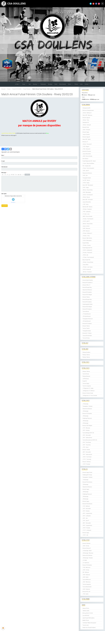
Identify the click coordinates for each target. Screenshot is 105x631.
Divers (69, 84)
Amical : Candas (86, 449)
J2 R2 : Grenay (86, 569)
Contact (87, 84)
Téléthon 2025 (86, 610)
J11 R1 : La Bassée (87, 530)
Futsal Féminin (26, 89)
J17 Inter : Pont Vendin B (88, 257)
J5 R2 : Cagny (86, 187)
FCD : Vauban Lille (87, 165)
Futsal (23, 84)
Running (35, 84)
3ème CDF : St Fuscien (88, 199)
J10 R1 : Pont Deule (87, 456)
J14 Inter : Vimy (86, 235)
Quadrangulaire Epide (87, 304)
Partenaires (43, 84)
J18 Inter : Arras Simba (88, 262)
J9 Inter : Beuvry (86, 197)
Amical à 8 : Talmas (87, 333)
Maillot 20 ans (86, 620)
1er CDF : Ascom (86, 180)
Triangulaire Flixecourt (88, 318)
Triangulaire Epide (87, 177)
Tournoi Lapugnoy (87, 584)
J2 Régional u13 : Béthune (88, 390)
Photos (76, 84)
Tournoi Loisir (86, 625)
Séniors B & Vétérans (87, 555)
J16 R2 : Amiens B (87, 269)
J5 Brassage (85, 423)
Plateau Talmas (86, 354)
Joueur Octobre (86, 134)
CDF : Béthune (86, 572)
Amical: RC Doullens (87, 292)
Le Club (17, 84)
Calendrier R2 (86, 122)
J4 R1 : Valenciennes (87, 437)
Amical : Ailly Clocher (87, 238)
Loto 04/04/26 (86, 615)
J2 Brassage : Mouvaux (88, 553)
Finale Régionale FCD (87, 247)
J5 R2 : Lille (85, 175)
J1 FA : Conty (85, 204)
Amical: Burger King (87, 287)
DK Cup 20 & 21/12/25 (88, 613)
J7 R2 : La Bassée (87, 211)
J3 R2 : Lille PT (86, 170)
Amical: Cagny (86, 132)
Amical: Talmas (86, 297)
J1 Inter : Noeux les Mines (88, 163)
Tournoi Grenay (86, 338)
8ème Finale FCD (86, 259)
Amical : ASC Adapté (87, 425)
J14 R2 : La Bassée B (87, 250)
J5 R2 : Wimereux (86, 582)
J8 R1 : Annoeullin (87, 452)
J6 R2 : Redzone (86, 589)
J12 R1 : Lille (85, 535)
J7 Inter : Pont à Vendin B (88, 168)
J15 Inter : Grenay (87, 245)
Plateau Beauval (86, 376)
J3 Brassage (85, 415)
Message (3, 172)
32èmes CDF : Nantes (87, 206)
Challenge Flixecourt (87, 418)
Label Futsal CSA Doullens (88, 618)
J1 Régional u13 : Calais (88, 388)
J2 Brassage (85, 411)
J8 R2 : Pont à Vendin (87, 216)
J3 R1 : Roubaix (86, 511)
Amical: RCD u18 (86, 591)
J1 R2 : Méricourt (86, 567)
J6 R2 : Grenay (86, 545)
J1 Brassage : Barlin (87, 550)
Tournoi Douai (86, 373)
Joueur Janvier (86, 226)
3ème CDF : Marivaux (87, 115)
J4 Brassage (85, 420)
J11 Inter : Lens (86, 214)
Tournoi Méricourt (87, 579)
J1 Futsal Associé (87, 313)
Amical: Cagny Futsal (87, 472)
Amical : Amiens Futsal (88, 393)
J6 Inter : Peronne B (87, 144)
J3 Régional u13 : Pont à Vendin (90, 395)
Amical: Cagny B (86, 117)
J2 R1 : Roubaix (86, 430)
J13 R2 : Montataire (87, 240)
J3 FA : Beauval (86, 230)
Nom (2, 155)
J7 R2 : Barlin (85, 594)
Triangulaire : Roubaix (87, 406)
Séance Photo (86, 608)
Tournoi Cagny (86, 383)
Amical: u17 (85, 141)
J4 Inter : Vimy (86, 120)
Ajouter (4, 205)
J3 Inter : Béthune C (87, 112)
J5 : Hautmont (86, 562)
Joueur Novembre (87, 153)
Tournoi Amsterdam (87, 335)
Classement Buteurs (87, 173)
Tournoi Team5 (86, 328)
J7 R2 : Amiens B (86, 149)
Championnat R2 (86, 108)
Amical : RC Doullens (87, 413)
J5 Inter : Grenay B (87, 124)
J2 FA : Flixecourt (86, 228)
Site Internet (4, 166)
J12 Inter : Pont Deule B (88, 218)
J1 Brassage (85, 403)
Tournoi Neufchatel (87, 586)
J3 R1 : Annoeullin (87, 435)
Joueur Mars (85, 264)
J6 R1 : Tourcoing (86, 444)
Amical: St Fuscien (87, 151)
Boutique (50, 84)
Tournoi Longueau (87, 385)
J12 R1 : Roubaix (86, 464)
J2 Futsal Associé (87, 316)
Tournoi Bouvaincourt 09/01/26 (90, 440)
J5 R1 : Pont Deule (87, 442)
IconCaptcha (13, 202)
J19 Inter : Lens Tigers (88, 267)
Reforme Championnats (88, 110)
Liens (81, 84)
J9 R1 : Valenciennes (87, 454)
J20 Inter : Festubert (87, 271)
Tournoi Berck (86, 311)
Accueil (3, 89)
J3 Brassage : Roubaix (88, 557)
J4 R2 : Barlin (85, 577)
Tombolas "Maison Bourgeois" (89, 622)
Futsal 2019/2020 (16, 89)
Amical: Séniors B (87, 548)
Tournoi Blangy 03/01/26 (88, 432)
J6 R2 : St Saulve (86, 129)
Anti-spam (3, 193)
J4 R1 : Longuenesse (87, 513)
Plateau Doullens (86, 352)
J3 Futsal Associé (87, 321)
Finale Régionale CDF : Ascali (89, 161)
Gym (30, 84)
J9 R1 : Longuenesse (87, 525)
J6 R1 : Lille (85, 518)
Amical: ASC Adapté (87, 294)
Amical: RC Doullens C (88, 282)
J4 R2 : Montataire (87, 192)
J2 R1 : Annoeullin (87, 508)
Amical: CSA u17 (86, 285)
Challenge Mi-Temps (87, 474)
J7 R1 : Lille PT (86, 520)
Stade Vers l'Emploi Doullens (89, 627)
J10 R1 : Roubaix (86, 527)
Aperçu (27, 174)
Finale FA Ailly (86, 243)
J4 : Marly (85, 560)
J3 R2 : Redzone (86, 574)
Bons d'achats (62, 84)
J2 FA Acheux (86, 378)
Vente (55, 84)
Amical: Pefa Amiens (87, 482)
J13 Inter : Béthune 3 (87, 233)
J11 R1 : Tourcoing (87, 459)
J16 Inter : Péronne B (87, 252)
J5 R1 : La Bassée (87, 515)
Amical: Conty (86, 127)
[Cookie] (3, 628)
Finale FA (85, 381)
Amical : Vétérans (87, 461)
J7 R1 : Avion (85, 447)
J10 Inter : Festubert (87, 209)
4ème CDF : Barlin (87, 139)
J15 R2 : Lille (85, 255)
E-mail (3, 161)
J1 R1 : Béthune (86, 506)
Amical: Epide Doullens (88, 280)
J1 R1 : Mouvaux (86, 428)
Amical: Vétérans (86, 543)
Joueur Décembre (87, 202)
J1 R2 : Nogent (86, 146)
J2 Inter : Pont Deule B (88, 194)
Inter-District (85, 158)
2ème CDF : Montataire (88, 185)
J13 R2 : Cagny (86, 182)
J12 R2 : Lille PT (86, 221)
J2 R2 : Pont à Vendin (87, 156)
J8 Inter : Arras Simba (87, 189)
